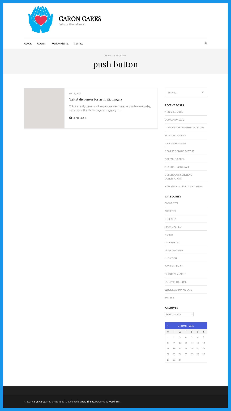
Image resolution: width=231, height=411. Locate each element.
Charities (170, 211)
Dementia (170, 218)
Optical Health (174, 266)
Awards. (41, 43)
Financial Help (173, 226)
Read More (78, 117)
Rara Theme (87, 401)
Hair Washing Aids (175, 143)
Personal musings (175, 273)
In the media (172, 242)
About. (28, 43)
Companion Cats (174, 119)
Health (169, 234)
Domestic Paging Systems (179, 151)
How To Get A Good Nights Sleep (183, 186)
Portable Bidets (174, 158)
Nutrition (171, 258)
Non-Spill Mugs (174, 111)
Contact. (78, 43)
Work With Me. (60, 43)
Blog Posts (171, 203)
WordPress (115, 401)
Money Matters (174, 250)
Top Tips (169, 297)
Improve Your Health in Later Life (184, 127)
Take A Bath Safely (175, 135)
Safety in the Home (176, 281)
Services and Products (178, 289)
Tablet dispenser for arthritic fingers (95, 99)
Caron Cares (80, 18)
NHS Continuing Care (177, 166)
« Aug (167, 326)
